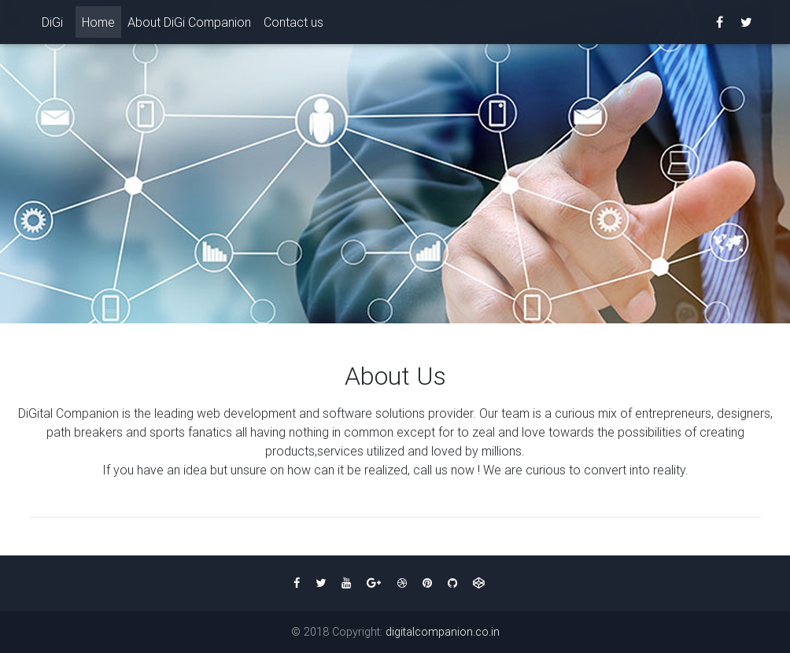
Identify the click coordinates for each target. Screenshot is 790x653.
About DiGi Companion (189, 25)
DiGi (52, 25)
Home (101, 24)
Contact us (293, 25)
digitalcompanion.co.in (443, 632)
